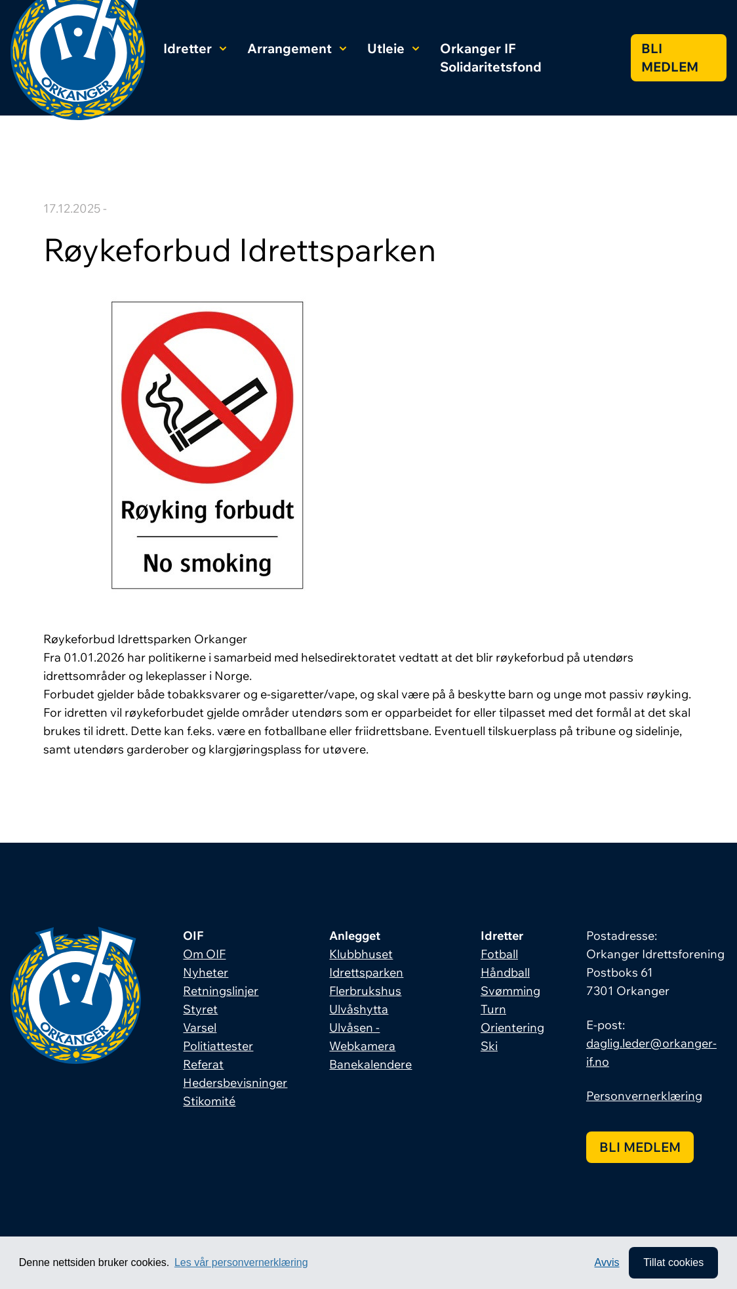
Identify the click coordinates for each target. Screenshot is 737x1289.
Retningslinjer (220, 990)
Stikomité (209, 1101)
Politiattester (218, 1045)
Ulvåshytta (358, 1009)
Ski (489, 1045)
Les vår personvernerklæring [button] (241, 1262)
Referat (203, 1064)
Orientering (512, 1027)
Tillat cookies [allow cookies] (673, 1262)
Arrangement (296, 48)
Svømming (510, 990)
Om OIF (204, 953)
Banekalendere (370, 1064)
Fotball (499, 953)
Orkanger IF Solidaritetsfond (491, 57)
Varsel (199, 1027)
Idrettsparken (366, 972)
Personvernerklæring (644, 1095)
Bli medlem (669, 57)
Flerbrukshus (365, 990)
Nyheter (205, 972)
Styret (200, 1009)
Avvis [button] (607, 1262)
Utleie (393, 48)
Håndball (505, 972)
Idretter (194, 48)
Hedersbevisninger (235, 1082)
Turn (493, 1009)
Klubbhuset (361, 953)
